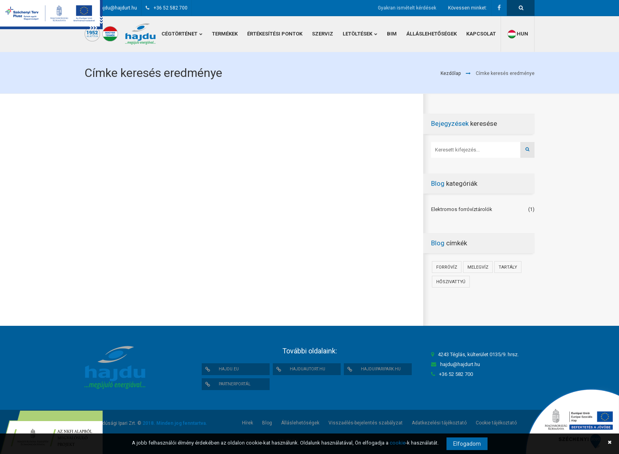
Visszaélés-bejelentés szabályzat (365, 423)
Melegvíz (477, 267)
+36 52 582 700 (171, 8)
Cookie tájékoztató (496, 423)
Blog (267, 423)
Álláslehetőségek (300, 423)
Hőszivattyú (450, 281)
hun (517, 34)
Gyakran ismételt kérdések (407, 8)
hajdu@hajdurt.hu (117, 8)
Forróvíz (446, 267)
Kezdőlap (451, 73)
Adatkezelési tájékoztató (439, 423)
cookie (397, 443)
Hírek (247, 423)
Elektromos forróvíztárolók (461, 209)
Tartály (508, 267)
